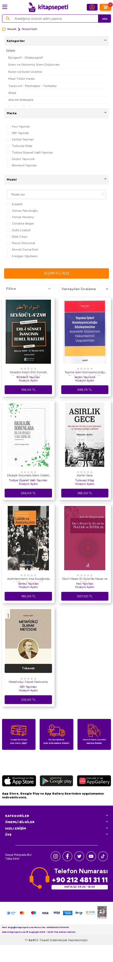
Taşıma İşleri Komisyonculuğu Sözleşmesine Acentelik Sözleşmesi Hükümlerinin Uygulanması (85, 373)
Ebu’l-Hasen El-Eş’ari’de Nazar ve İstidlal (84, 579)
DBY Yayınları (18, 133)
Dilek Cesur (17, 237)
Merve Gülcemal (21, 243)
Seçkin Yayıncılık (21, 159)
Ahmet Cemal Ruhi (22, 250)
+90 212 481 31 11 (79, 880)
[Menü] (4, 7)
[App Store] (19, 781)
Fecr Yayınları (18, 127)
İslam (10, 50)
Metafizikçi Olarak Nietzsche (28, 682)
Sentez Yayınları (20, 139)
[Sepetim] (105, 7)
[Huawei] (94, 781)
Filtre (28, 289)
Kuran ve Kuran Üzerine (25, 72)
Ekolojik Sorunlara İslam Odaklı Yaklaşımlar (28, 476)
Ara (105, 18)
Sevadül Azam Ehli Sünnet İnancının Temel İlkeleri (28, 373)
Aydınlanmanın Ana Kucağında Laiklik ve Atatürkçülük (28, 579)
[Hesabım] (92, 7)
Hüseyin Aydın (28, 380)
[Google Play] (56, 781)
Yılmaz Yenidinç (20, 217)
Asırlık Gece (85, 475)
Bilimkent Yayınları (22, 165)
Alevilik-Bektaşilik (20, 100)
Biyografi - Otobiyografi (25, 57)
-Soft (31, 940)
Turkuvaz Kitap (19, 146)
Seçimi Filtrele (56, 273)
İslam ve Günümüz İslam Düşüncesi (34, 64)
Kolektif (14, 204)
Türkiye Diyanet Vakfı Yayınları (30, 153)
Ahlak (12, 93)
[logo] (48, 7)
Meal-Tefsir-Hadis (21, 79)
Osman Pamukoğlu (22, 211)
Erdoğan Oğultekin (22, 256)
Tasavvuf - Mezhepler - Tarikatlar (32, 86)
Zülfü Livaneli (19, 230)
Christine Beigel (20, 224)
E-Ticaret (43, 940)
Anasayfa (9, 29)
